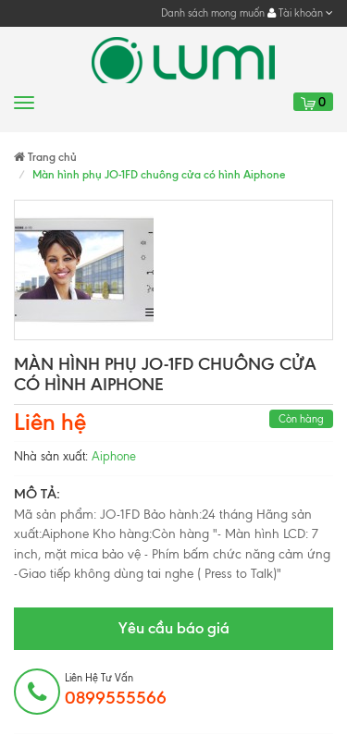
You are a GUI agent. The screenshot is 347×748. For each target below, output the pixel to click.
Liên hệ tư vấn (116, 689)
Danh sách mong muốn (213, 12)
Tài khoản (300, 12)
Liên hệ (50, 422)
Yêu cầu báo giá (173, 628)
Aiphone (114, 456)
